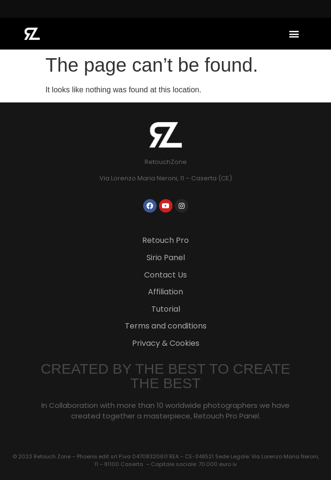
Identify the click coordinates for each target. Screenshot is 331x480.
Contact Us (165, 274)
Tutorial (165, 309)
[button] (294, 33)
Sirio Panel (166, 257)
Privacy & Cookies (165, 343)
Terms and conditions (166, 325)
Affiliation (165, 291)
